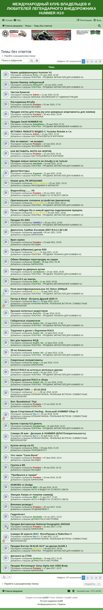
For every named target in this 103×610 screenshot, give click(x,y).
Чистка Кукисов (20, 92)
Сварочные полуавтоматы (27, 360)
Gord (35, 392)
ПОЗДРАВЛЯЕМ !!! (40, 509)
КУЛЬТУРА (36, 406)
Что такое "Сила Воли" (24, 455)
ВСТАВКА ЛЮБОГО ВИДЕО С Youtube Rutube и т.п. (41, 131)
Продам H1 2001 (20, 220)
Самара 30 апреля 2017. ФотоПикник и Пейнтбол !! (41, 534)
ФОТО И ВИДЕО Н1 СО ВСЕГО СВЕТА (49, 195)
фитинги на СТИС (21, 555)
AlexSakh (37, 163)
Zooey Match (39, 203)
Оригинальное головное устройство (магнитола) (40, 200)
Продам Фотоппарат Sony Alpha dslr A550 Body (39, 565)
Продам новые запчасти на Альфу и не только (39, 161)
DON (35, 281)
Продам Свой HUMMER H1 (26, 121)
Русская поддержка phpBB (51, 601)
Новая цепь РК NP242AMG (26, 180)
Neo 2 (35, 301)
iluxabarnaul (39, 426)
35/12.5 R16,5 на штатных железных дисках (37, 369)
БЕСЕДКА (36, 107)
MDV (35, 487)
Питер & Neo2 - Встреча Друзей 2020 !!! (34, 298)
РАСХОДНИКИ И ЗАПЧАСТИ (44, 185)
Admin (36, 95)
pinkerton (37, 548)
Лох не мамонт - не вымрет (27, 141)
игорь (36, 362)
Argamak (37, 173)
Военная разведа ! (22, 504)
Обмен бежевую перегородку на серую (34, 259)
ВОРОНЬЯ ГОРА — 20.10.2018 (28, 389)
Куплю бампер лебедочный (27, 82)
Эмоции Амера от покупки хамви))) (32, 494)
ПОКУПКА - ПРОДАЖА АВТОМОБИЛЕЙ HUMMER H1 (56, 126)
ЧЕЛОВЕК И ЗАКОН (40, 146)
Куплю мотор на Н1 (22, 445)
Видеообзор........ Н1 (23, 190)
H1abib (36, 262)
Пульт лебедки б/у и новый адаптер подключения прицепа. (47, 210)
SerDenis (37, 558)
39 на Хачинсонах (21, 350)
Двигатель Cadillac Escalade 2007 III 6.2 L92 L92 (39, 230)
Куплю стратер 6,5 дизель (26, 423)
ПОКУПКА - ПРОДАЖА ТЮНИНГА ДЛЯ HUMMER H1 (56, 254)
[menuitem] (17, 20)
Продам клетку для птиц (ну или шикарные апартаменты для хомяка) (53, 111)
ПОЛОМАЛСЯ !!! (39, 450)
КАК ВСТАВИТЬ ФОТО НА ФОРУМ (31, 151)
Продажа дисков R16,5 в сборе (29, 379)
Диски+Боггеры (20, 170)
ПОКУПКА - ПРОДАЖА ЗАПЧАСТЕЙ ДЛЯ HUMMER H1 (57, 77)
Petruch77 (38, 85)
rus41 (35, 372)
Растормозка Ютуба (23, 102)
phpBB (45, 598)
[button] (100, 61)
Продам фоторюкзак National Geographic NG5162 (40, 524)
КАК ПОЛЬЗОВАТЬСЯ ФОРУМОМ (47, 136)
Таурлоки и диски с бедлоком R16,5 (32, 330)
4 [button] (96, 61)
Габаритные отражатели (25, 320)
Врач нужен (18, 239)
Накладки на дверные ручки (28, 269)
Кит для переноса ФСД (24, 340)
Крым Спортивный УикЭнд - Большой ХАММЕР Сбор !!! (44, 411)
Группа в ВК (18, 465)
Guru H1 (37, 313)
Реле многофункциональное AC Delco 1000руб (39, 289)
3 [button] (91, 61)
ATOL (35, 448)
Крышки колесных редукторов (29, 310)
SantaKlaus (38, 124)
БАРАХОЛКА (37, 116)
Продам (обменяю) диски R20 (28, 249)
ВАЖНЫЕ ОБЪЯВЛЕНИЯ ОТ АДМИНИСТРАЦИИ (54, 97)
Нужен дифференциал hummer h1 (31, 72)
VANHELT (37, 222)
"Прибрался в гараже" (24, 475)
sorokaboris (39, 272)
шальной (37, 232)
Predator (37, 104)
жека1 (36, 291)
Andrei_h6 (38, 323)
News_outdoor (40, 183)
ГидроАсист (18, 514)
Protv (35, 75)
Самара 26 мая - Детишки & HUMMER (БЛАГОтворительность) (48, 433)
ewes (35, 252)
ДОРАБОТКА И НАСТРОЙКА (44, 519)
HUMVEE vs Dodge (22, 484)
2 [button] (87, 61)
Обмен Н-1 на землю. (23, 279)
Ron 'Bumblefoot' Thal (24, 401)
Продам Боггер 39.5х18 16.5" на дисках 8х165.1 (39, 546)
